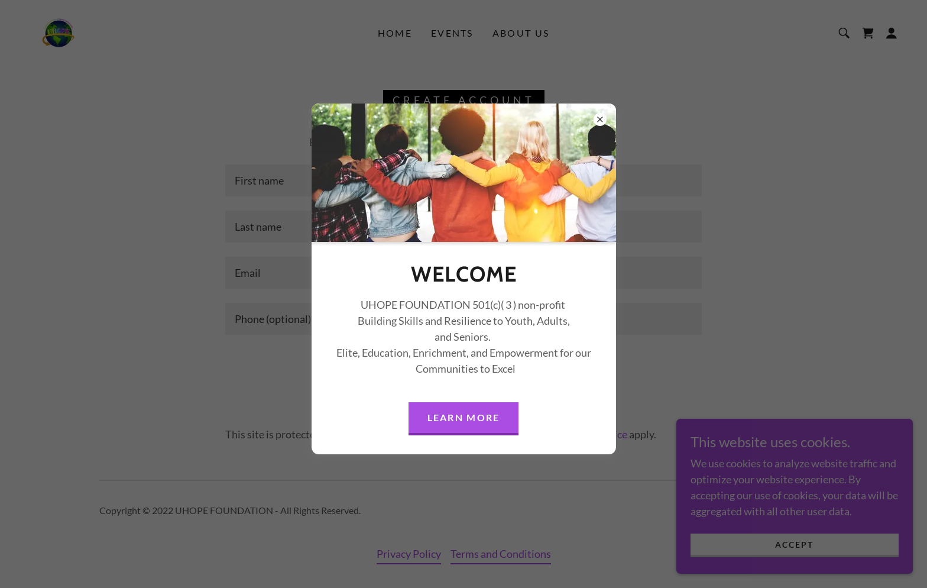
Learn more (463, 417)
